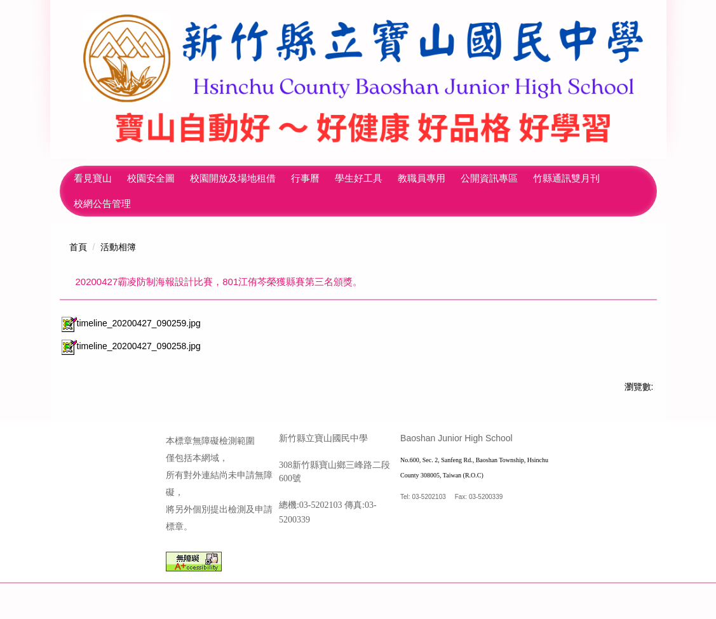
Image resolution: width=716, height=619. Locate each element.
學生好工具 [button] (402, 178)
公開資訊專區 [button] (533, 178)
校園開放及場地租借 (277, 178)
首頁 (78, 247)
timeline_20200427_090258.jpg (130, 346)
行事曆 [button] (349, 178)
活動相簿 (118, 247)
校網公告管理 (184, 203)
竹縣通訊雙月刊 (107, 203)
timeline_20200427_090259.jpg (130, 323)
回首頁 (88, 178)
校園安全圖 (195, 178)
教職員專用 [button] (465, 178)
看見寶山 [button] (137, 178)
